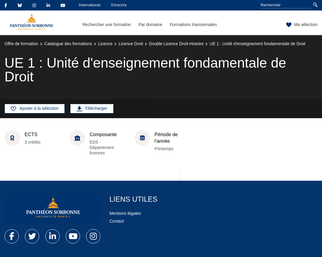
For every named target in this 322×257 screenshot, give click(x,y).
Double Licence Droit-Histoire (176, 43)
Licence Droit (130, 43)
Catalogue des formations (68, 43)
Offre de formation (21, 43)
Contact (116, 221)
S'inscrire (119, 5)
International (89, 5)
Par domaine (150, 24)
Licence (105, 43)
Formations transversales (193, 24)
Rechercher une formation (106, 24)
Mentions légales (125, 213)
